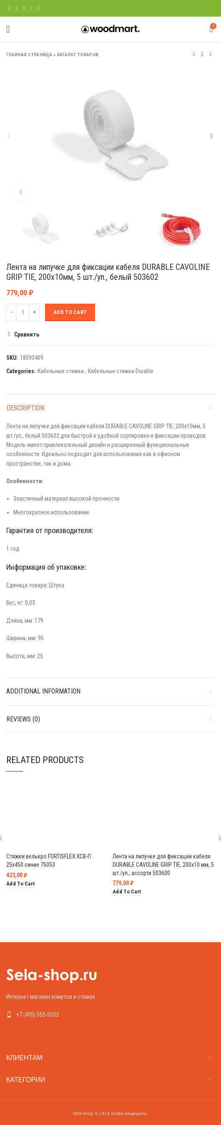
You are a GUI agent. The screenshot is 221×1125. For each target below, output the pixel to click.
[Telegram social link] (38, 8)
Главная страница (29, 54)
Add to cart (70, 312)
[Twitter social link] (16, 8)
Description (25, 408)
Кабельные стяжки (61, 371)
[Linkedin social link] (31, 8)
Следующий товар (210, 54)
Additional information (43, 691)
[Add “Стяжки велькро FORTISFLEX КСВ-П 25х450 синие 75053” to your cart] (20, 884)
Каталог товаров (78, 54)
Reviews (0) (23, 719)
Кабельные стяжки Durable (120, 371)
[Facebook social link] (9, 8)
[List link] (110, 1014)
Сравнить (26, 334)
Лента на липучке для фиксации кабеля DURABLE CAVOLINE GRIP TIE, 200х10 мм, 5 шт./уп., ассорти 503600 (163, 864)
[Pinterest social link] (24, 8)
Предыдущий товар (194, 54)
